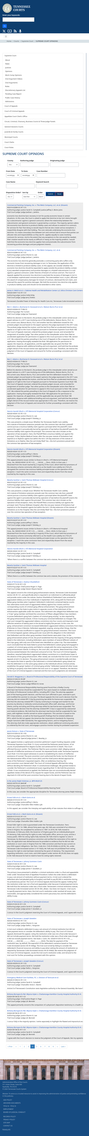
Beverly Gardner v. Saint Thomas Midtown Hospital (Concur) (30, 480)
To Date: (24, 171)
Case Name (10, 182)
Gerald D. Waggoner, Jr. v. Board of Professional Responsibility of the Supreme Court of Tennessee (45, 676)
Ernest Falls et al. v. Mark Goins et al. (21, 797)
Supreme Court (27, 41)
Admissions (9, 101)
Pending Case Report (13, 94)
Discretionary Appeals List (15, 90)
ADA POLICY (7, 1100)
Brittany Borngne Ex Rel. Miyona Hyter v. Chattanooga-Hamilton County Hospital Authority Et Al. (44, 994)
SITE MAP (6, 1123)
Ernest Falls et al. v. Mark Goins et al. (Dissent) (25, 814)
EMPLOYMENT (8, 1109)
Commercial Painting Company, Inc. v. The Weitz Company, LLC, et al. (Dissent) (37, 205)
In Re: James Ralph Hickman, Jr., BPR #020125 (24, 781)
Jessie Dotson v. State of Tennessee (20, 731)
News (7, 64)
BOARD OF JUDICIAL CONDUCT (14, 1112)
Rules (7, 86)
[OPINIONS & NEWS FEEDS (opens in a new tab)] (15, 31)
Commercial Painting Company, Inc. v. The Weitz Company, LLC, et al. (34, 250)
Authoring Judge (27, 160)
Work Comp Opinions (13, 75)
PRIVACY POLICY (9, 1120)
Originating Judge (57, 160)
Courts (16, 41)
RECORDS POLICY (9, 1116)
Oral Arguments (11, 82)
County (10, 160)
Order (40, 192)
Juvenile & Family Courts (14, 132)
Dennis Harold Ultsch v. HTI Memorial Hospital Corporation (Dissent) (33, 449)
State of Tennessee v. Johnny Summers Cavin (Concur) (28, 902)
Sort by (25, 192)
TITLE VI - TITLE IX (9, 1106)
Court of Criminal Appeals (14, 111)
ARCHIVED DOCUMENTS (12, 1103)
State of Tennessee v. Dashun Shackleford (23, 582)
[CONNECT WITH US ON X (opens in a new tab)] (4, 31)
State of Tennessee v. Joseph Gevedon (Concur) (25, 961)
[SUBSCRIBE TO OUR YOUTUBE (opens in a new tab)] (10, 31)
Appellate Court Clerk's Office (16, 116)
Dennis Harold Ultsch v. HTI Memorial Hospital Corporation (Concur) (33, 411)
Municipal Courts (11, 137)
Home (9, 41)
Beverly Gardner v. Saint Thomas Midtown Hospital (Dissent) (30, 518)
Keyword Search (42, 182)
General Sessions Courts (14, 127)
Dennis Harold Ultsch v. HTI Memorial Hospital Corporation (30, 549)
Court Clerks (9, 142)
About (7, 60)
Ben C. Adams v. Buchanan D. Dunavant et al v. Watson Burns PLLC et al (34, 359)
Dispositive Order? (13, 192)
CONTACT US (7, 1126)
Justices (8, 67)
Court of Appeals (11, 106)
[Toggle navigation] (6, 36)
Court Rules (9, 147)
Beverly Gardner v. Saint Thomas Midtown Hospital (27, 565)
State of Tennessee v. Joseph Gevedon (21, 918)
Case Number (42, 171)
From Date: (10, 171)
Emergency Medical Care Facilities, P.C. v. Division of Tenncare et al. (33, 977)
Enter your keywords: (11, 15)
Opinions (8, 71)
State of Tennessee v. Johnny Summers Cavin (24, 861)
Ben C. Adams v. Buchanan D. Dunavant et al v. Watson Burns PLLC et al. (35, 307)
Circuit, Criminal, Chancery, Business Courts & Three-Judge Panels (30, 121)
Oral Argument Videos (13, 79)
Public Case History (12, 98)
